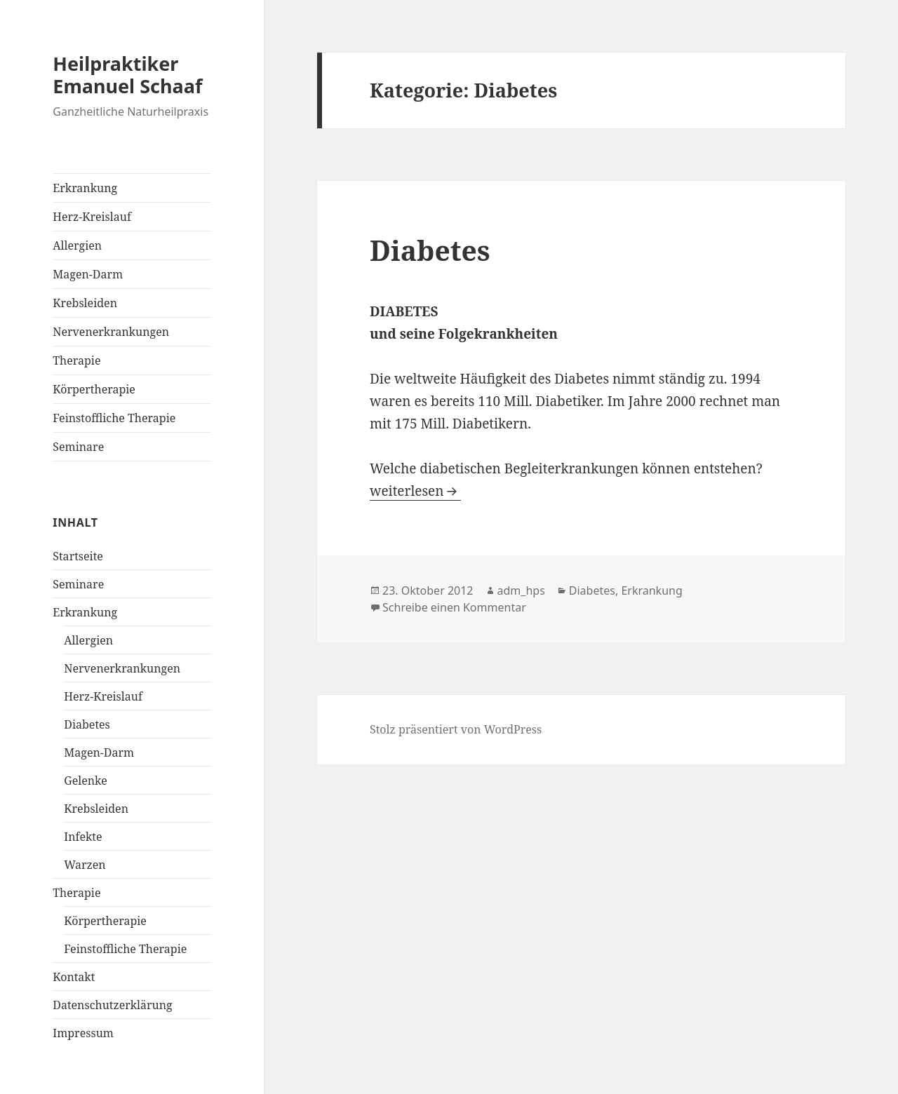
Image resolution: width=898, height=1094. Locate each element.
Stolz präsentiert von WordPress (456, 729)
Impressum (83, 1033)
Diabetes (87, 724)
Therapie (76, 360)
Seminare (78, 446)
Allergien (77, 245)
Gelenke (85, 780)
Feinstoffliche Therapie (114, 418)
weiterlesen (406, 491)
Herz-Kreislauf (92, 216)
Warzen (84, 864)
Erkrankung (85, 188)
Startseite (78, 556)
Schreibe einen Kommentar (454, 607)
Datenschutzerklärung (112, 1005)
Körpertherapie (94, 389)
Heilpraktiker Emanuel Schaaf (127, 74)
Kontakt (74, 977)
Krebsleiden (85, 303)
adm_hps (521, 590)
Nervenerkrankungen (111, 331)
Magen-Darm (88, 274)
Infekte (83, 836)
